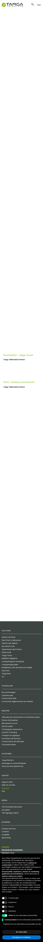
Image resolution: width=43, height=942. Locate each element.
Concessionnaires (9, 744)
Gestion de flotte (8, 637)
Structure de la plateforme (12, 766)
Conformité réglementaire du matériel (17, 701)
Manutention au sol (9, 723)
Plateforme (6, 754)
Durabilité (5, 835)
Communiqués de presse (12, 807)
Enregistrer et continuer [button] (21, 937)
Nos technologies (8, 692)
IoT (3, 677)
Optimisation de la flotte (11, 649)
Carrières (5, 831)
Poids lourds (6, 652)
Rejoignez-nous (8, 853)
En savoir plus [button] (21, 932)
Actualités (6, 810)
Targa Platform (8, 760)
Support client (7, 782)
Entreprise (6, 822)
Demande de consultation (12, 850)
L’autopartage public (10, 664)
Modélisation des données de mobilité (17, 667)
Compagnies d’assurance (12, 729)
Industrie (5, 711)
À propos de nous (9, 829)
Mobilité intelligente (9, 658)
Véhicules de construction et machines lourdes (21, 717)
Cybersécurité (7, 695)
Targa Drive (6, 673)
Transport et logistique (11, 735)
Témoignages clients (10, 813)
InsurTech (6, 670)
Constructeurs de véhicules (13, 741)
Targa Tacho (7, 655)
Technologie (7, 686)
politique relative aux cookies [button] (12, 876)
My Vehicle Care (8, 646)
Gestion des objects (10, 643)
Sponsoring (6, 838)
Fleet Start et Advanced (11, 640)
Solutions (6, 630)
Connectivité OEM (9, 698)
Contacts (5, 788)
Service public (7, 726)
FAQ (3, 791)
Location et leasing (9, 732)
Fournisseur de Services (11, 738)
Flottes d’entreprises (10, 720)
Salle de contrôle (8, 785)
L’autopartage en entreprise (13, 661)
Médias (4, 800)
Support (5, 775)
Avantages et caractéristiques (14, 763)
